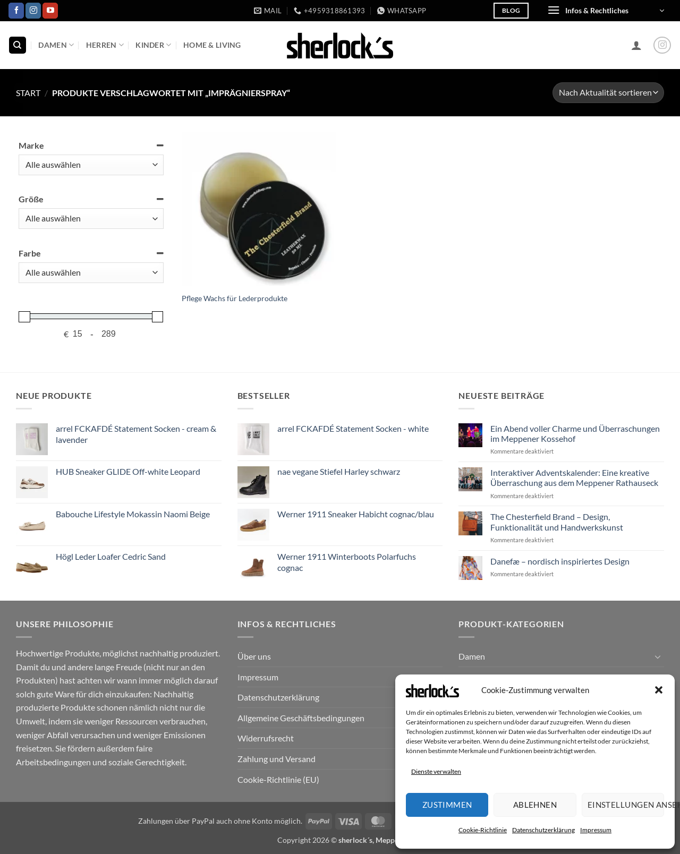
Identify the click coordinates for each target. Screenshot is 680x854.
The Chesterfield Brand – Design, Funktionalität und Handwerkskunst (556, 521)
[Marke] (91, 165)
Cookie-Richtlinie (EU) (278, 779)
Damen (56, 45)
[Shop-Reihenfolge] (608, 92)
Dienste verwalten (436, 771)
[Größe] (91, 218)
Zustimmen (447, 804)
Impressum (595, 830)
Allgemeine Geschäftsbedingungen (300, 718)
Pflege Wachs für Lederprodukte (234, 298)
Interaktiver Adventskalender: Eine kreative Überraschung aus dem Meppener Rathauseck (574, 477)
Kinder (153, 45)
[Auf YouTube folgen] (50, 11)
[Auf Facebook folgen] (16, 11)
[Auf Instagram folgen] (33, 11)
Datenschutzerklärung (543, 830)
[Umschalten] (657, 656)
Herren (105, 45)
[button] (658, 690)
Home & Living (212, 44)
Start (28, 93)
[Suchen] (17, 45)
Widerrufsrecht (265, 738)
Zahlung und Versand (276, 759)
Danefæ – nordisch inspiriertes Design (560, 561)
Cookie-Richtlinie (482, 830)
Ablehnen (535, 804)
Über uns (254, 656)
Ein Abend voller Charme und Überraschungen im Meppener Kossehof (575, 433)
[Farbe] (91, 272)
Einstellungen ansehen (626, 804)
